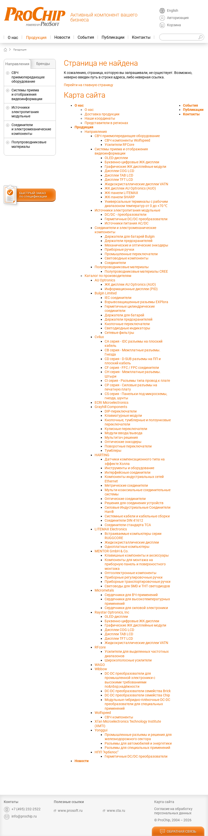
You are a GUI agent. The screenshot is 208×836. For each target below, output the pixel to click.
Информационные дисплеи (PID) (131, 289)
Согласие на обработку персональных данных (173, 811)
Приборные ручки (119, 249)
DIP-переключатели (121, 411)
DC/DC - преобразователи (125, 214)
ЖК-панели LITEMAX (121, 193)
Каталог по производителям (108, 276)
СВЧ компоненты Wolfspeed (127, 140)
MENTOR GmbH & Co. (112, 551)
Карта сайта (164, 802)
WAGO (100, 665)
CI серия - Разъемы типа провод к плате (137, 381)
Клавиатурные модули (123, 416)
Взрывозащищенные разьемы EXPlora (136, 302)
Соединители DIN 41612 (124, 520)
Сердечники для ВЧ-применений (131, 595)
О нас (13, 37)
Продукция (36, 37)
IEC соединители (118, 298)
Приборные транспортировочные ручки (137, 582)
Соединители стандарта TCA (128, 525)
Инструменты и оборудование (129, 468)
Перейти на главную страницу (88, 85)
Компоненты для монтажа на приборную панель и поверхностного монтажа (135, 564)
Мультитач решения (121, 437)
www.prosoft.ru (68, 811)
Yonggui (101, 730)
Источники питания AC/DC (126, 223)
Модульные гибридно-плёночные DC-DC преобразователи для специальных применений (137, 704)
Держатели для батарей (124, 315)
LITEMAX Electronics (111, 529)
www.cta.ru (114, 811)
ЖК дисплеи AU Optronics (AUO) (130, 188)
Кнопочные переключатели (127, 324)
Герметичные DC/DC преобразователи (136, 219)
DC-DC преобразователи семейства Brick (138, 691)
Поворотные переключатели (128, 446)
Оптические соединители (125, 499)
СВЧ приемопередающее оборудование (28, 77)
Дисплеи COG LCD (119, 171)
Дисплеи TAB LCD (119, 175)
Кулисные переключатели (126, 429)
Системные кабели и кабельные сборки (137, 516)
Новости (62, 37)
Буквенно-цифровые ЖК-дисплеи (132, 162)
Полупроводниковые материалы (29, 144)
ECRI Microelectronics (111, 403)
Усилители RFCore (119, 145)
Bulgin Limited (106, 293)
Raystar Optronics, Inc (112, 612)
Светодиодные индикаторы (127, 328)
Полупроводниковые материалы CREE (136, 271)
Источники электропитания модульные (25, 111)
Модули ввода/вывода (123, 433)
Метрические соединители (126, 485)
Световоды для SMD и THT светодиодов (137, 586)
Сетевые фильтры (119, 333)
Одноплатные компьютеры (127, 547)
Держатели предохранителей (128, 241)
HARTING (102, 455)
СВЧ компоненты (119, 717)
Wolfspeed (103, 713)
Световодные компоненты (126, 258)
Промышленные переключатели (131, 254)
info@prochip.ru (20, 816)
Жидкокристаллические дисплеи (132, 542)
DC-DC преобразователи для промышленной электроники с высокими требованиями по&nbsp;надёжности (130, 680)
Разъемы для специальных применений (137, 748)
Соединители (115, 263)
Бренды (43, 63)
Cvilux (99, 337)
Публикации (113, 37)
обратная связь (178, 831)
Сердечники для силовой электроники (136, 608)
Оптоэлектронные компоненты (130, 573)
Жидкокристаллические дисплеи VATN (136, 184)
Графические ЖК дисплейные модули (135, 167)
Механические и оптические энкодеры (136, 245)
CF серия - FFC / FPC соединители (132, 368)
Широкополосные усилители (128, 660)
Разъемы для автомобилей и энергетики (138, 743)
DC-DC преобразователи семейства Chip (137, 695)
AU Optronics (105, 280)
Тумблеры (113, 450)
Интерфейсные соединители (127, 472)
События (86, 37)
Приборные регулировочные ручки (133, 577)
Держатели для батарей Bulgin (130, 236)
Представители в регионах (106, 123)
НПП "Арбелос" (106, 752)
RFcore (100, 647)
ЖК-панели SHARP (120, 197)
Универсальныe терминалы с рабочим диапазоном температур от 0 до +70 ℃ (136, 204)
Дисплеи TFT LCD (119, 180)
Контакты (141, 37)
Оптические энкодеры (123, 442)
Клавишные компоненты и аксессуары (137, 555)
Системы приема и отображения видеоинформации (27, 94)
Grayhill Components (111, 407)
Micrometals (104, 590)
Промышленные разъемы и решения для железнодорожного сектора (138, 737)
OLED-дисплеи (116, 158)
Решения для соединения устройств (134, 503)
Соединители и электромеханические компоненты (31, 129)
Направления (17, 64)
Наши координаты (100, 118)
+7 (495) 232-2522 (22, 809)
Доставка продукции (102, 114)
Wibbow (101, 669)
